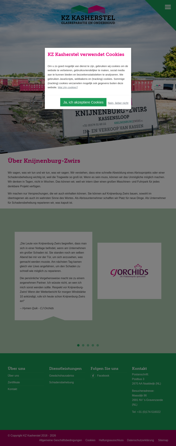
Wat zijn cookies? (68, 87)
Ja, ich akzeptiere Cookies (83, 102)
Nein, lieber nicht (118, 102)
